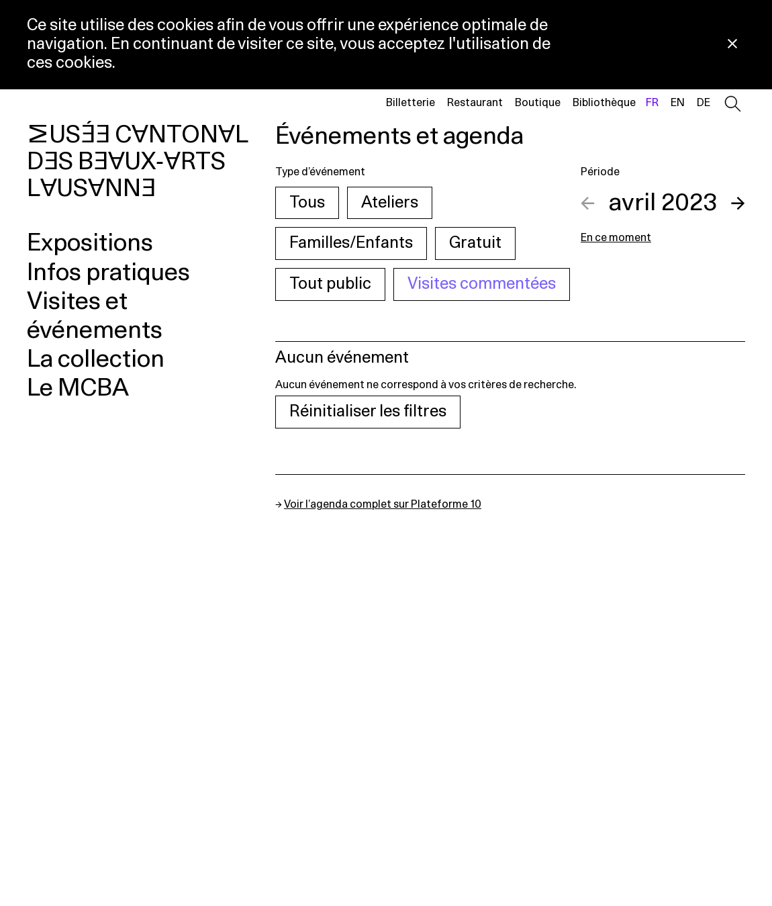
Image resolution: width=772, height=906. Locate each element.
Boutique (538, 102)
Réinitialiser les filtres (367, 412)
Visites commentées (481, 284)
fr (652, 102)
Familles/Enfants (351, 243)
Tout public (330, 284)
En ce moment (616, 237)
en (678, 102)
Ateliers (389, 203)
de (703, 102)
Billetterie (410, 102)
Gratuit (475, 243)
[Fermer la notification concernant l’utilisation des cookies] (732, 44)
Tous (307, 203)
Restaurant (475, 102)
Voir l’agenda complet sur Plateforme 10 (382, 504)
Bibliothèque (604, 102)
